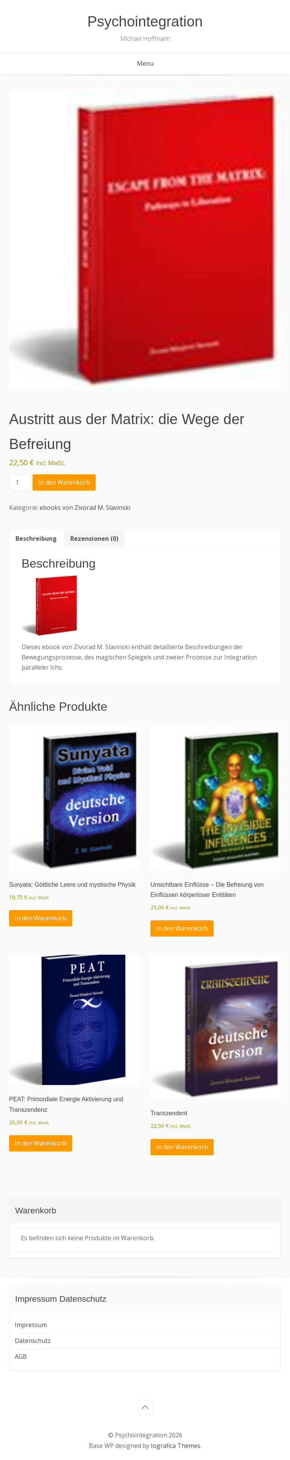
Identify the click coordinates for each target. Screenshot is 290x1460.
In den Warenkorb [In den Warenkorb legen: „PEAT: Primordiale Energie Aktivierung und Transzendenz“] (41, 1143)
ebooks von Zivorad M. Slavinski (85, 507)
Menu (145, 63)
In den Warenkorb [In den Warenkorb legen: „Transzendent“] (182, 1147)
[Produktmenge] (20, 482)
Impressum (31, 1325)
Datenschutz (33, 1341)
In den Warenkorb (64, 482)
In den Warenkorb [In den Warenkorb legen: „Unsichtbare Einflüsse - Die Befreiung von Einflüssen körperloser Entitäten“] (182, 928)
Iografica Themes (175, 1445)
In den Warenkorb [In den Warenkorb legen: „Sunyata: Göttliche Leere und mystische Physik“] (41, 918)
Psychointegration (145, 21)
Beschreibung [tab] (36, 538)
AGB (21, 1356)
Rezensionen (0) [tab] (94, 538)
